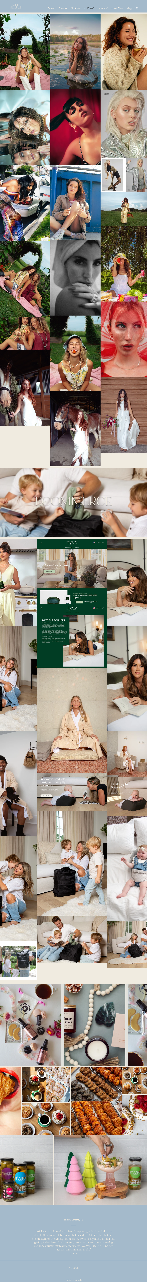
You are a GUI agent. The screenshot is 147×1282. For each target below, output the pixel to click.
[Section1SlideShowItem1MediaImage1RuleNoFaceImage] (70, 1253)
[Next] (132, 1232)
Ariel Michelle (74, 1268)
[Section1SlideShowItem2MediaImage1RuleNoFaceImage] (73, 1253)
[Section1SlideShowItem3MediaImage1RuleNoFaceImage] (76, 1253)
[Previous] (15, 1232)
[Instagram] (137, 8)
